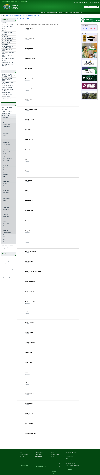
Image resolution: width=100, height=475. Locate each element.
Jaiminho (27, 160)
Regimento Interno (38, 462)
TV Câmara (53, 459)
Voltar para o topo (96, 446)
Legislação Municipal (38, 454)
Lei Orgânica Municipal (39, 452)
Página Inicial (42, 12)
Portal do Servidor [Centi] (77, 12)
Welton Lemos (29, 362)
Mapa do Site (76, 2)
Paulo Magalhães (30, 281)
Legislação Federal (38, 458)
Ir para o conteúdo (4, 1)
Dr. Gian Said (28, 89)
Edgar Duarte (28, 99)
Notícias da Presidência (55, 454)
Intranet (70, 12)
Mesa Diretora (21, 456)
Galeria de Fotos (22, 15)
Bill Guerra (28, 383)
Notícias (52, 452)
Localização (21, 461)
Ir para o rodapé (24, 1)
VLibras (90, 2)
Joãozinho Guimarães (31, 170)
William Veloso (29, 373)
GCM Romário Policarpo (31, 109)
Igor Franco (28, 129)
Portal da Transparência (59, 12)
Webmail (66, 12)
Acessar (97, 2)
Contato (86, 2)
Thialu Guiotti (29, 352)
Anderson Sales (29, 38)
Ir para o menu (11, 1)
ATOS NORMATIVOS (6, 71)
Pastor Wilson (29, 261)
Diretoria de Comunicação (55, 461)
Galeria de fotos (28, 15)
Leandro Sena (29, 210)
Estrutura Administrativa (23, 454)
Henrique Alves (29, 119)
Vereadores (21, 458)
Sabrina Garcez (29, 322)
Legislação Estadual (38, 456)
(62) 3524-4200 (70, 456)
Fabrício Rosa (29, 403)
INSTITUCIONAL (5, 19)
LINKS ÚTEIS (4, 253)
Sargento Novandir (30, 342)
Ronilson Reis (29, 312)
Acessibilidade (81, 2)
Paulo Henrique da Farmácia (33, 271)
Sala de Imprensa (15, 15)
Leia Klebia (28, 220)
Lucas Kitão (28, 241)
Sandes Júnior (29, 332)
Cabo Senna (28, 68)
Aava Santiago (29, 28)
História (20, 452)
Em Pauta (52, 456)
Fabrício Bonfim (29, 393)
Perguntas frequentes (50, 12)
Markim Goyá (29, 423)
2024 (33, 15)
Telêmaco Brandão (30, 433)
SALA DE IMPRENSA (5, 104)
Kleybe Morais (29, 200)
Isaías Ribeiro (29, 139)
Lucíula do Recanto (30, 251)
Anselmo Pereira (29, 48)
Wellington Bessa (30, 58)
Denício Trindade (30, 79)
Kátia (26, 190)
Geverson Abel (29, 413)
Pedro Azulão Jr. (29, 291)
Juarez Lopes (28, 180)
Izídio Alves (28, 150)
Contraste (94, 2)
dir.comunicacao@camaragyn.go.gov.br (72, 459)
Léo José (27, 231)
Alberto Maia (21, 20)
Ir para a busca (18, 1)
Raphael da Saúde (30, 302)
